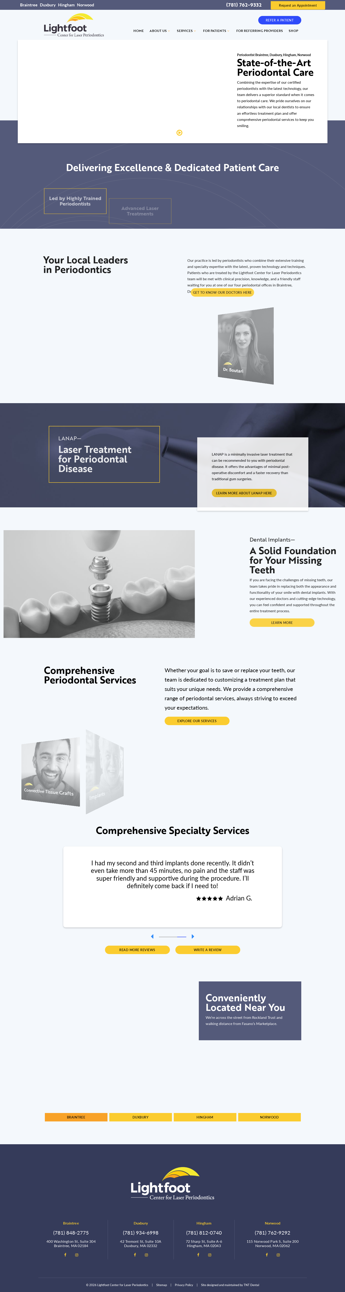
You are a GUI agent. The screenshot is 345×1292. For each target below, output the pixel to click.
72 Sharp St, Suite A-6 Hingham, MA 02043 (204, 1243)
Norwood (85, 5)
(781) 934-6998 (140, 1232)
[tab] (163, 936)
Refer (280, 20)
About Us (160, 30)
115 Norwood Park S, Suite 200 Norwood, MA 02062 (273, 1243)
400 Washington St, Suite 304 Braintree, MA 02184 (71, 1243)
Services (187, 30)
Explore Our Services (197, 721)
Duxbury (48, 5)
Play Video (193, 133)
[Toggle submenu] (169, 30)
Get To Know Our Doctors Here (312, 292)
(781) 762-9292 (272, 1232)
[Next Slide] (193, 936)
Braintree (29, 5)
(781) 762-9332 (244, 4)
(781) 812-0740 (204, 1232)
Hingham (66, 5)
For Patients (217, 30)
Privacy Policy (184, 1285)
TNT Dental (251, 1285)
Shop (293, 30)
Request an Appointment (298, 5)
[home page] (74, 24)
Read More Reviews (137, 949)
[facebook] (65, 1254)
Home (138, 30)
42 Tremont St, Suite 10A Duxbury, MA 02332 (140, 1243)
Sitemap (161, 1285)
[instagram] (76, 1254)
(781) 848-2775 (71, 1232)
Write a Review (208, 949)
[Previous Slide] (152, 936)
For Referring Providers (259, 30)
